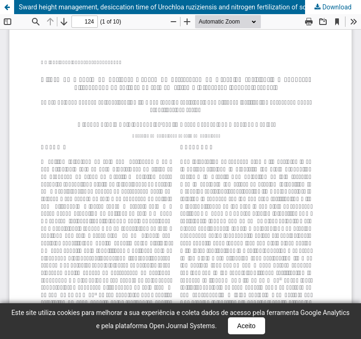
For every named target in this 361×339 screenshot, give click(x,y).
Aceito (246, 326)
